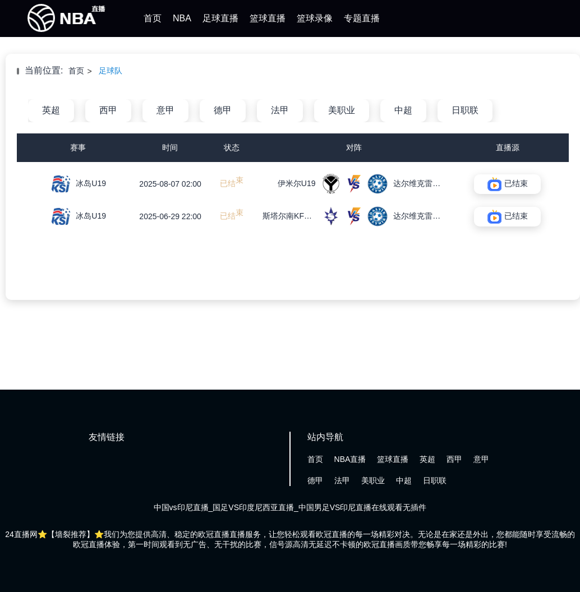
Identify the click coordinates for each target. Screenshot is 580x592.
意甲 (165, 110)
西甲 (108, 110)
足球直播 (220, 18)
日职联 (465, 110)
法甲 (280, 110)
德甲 (223, 110)
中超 (403, 110)
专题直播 (362, 18)
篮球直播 (268, 18)
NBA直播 (350, 459)
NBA (182, 18)
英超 (51, 110)
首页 (153, 18)
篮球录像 (315, 18)
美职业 (341, 110)
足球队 (110, 70)
